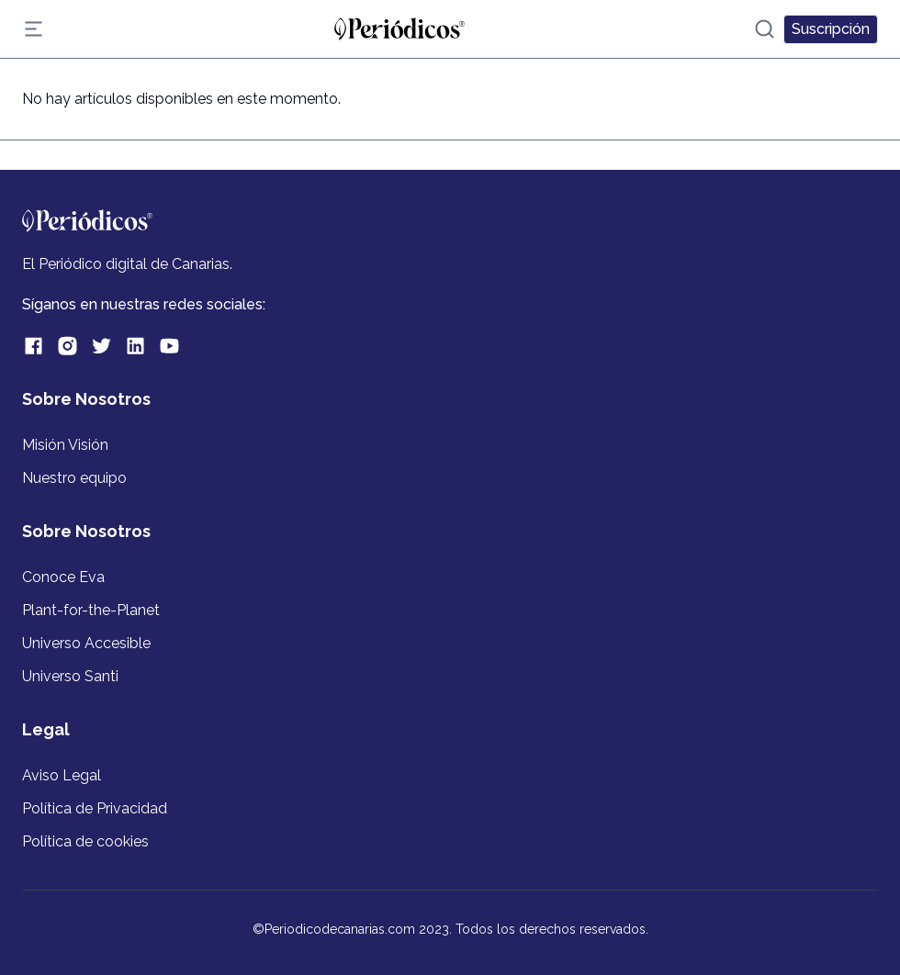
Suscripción (831, 29)
